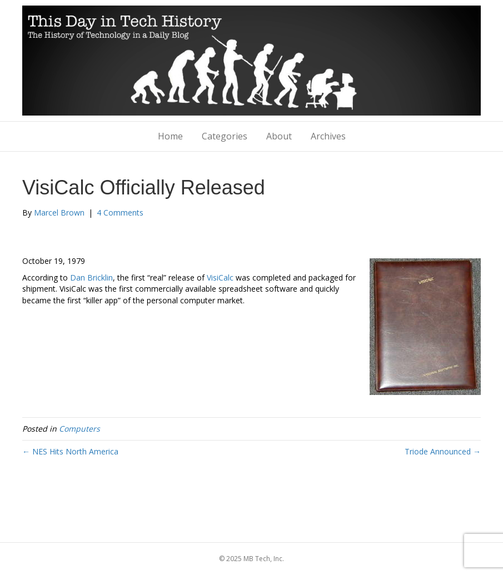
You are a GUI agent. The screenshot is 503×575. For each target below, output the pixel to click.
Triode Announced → (443, 451)
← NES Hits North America (70, 451)
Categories (224, 136)
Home (170, 136)
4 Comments (120, 212)
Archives (328, 136)
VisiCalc (220, 277)
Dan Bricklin (91, 277)
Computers (79, 428)
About (279, 136)
